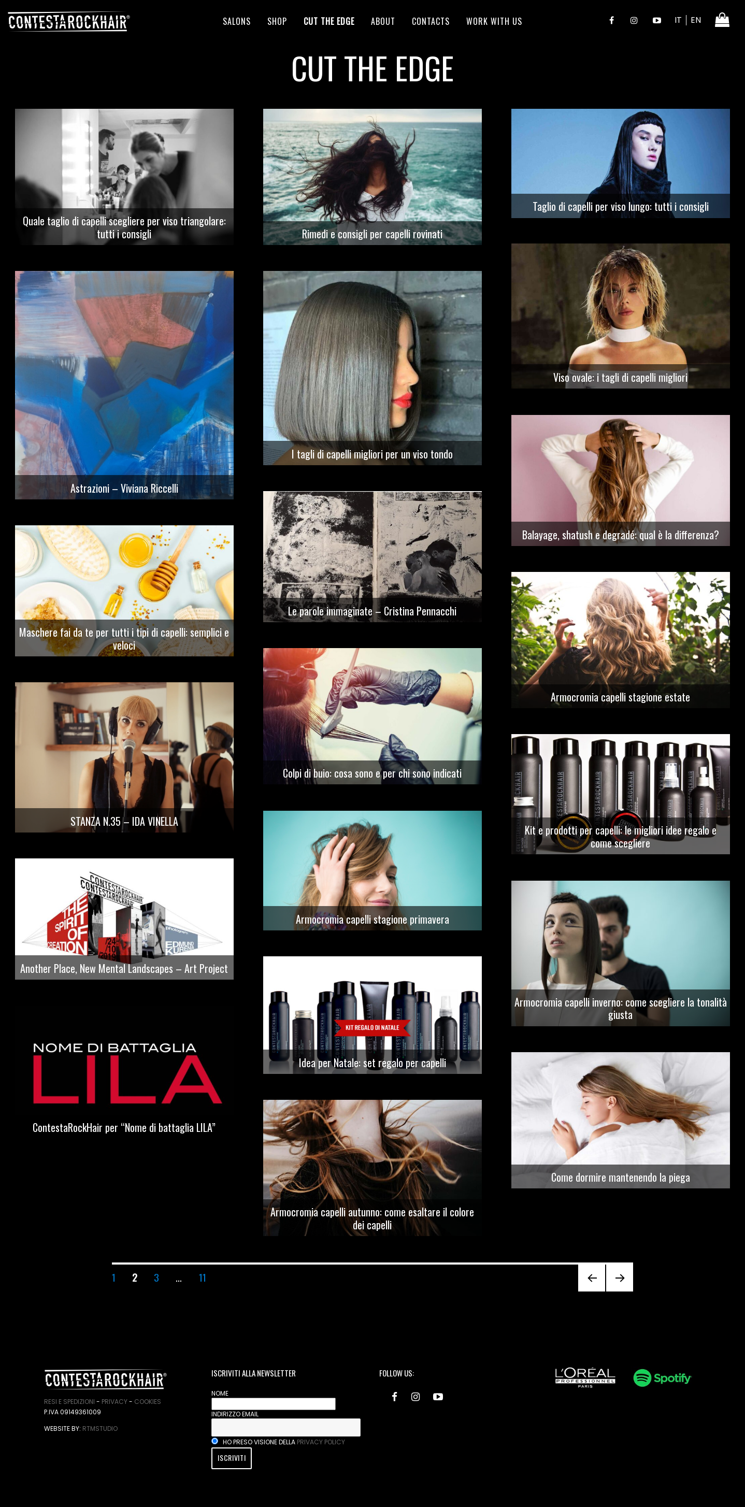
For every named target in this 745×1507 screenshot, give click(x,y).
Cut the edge (329, 21)
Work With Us (494, 21)
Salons (237, 21)
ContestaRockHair (69, 21)
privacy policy (321, 1442)
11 (206, 1276)
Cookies (147, 1401)
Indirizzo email (235, 1414)
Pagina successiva (619, 1290)
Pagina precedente (591, 1290)
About (383, 21)
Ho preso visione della (278, 1442)
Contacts (431, 21)
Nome (219, 1393)
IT (678, 20)
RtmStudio (100, 1428)
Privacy (114, 1401)
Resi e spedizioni (69, 1401)
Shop (277, 21)
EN (696, 20)
